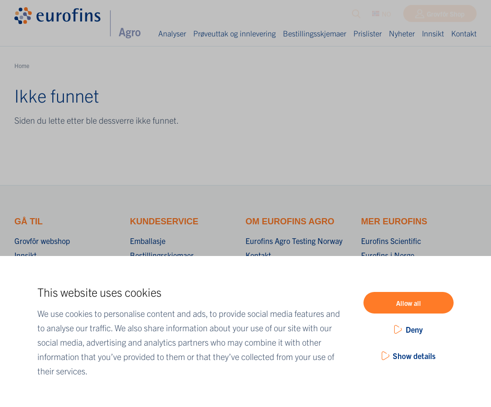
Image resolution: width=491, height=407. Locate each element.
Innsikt (433, 33)
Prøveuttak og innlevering (234, 33)
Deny (414, 329)
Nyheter (402, 33)
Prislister (367, 33)
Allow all (408, 303)
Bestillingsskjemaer (314, 33)
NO (381, 16)
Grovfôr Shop (446, 16)
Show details (414, 355)
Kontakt (464, 33)
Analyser (172, 33)
